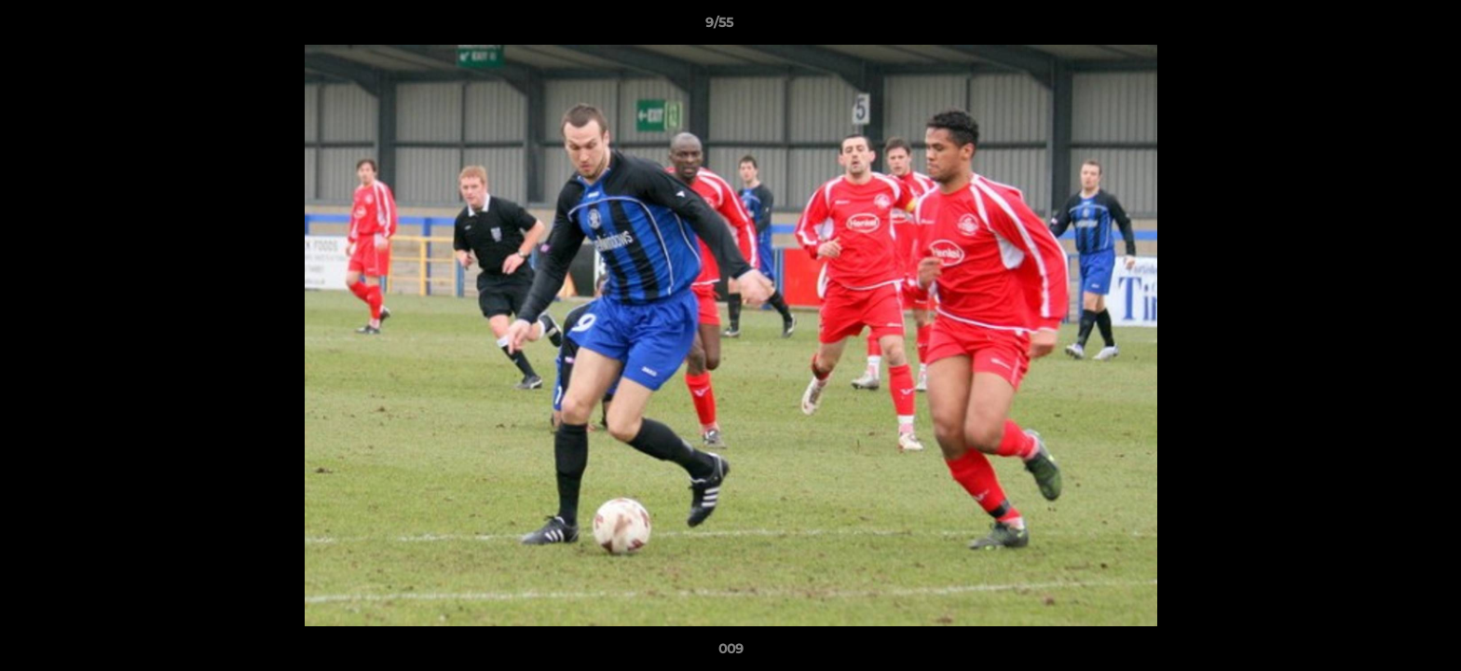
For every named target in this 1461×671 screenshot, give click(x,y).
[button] (1383, 27)
